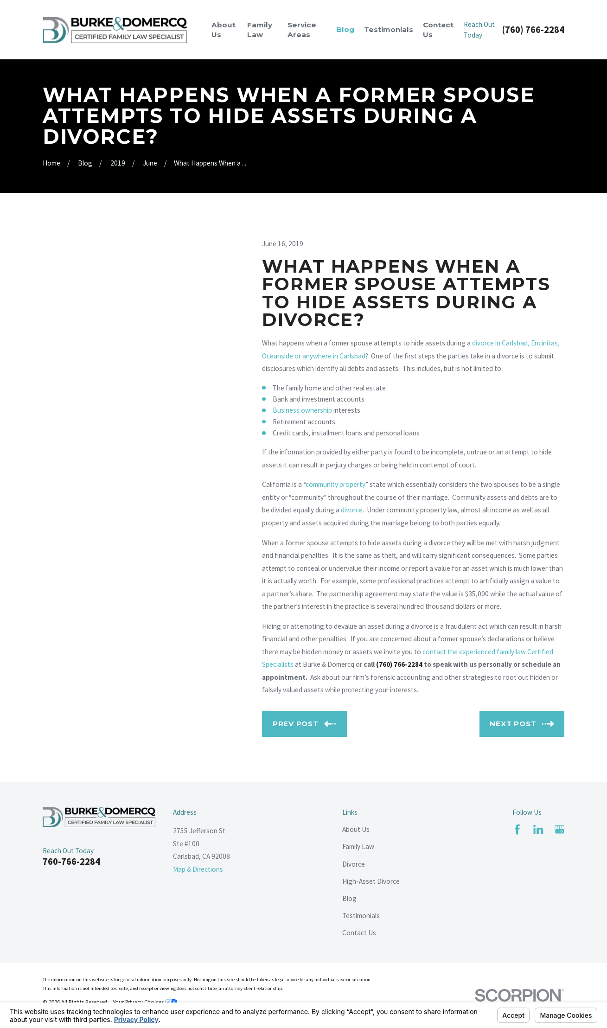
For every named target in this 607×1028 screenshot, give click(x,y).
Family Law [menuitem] (259, 29)
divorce (352, 509)
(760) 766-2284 (533, 29)
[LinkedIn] (538, 829)
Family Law (358, 846)
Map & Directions (198, 869)
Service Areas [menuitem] (302, 29)
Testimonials (361, 915)
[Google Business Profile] (559, 829)
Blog (349, 898)
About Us (356, 829)
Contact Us (359, 932)
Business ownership (302, 410)
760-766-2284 (71, 862)
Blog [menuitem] (345, 29)
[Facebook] (517, 829)
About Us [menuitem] (223, 29)
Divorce (353, 864)
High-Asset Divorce (371, 881)
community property (335, 484)
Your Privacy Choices (145, 1001)
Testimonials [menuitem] (388, 29)
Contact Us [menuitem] (438, 29)
